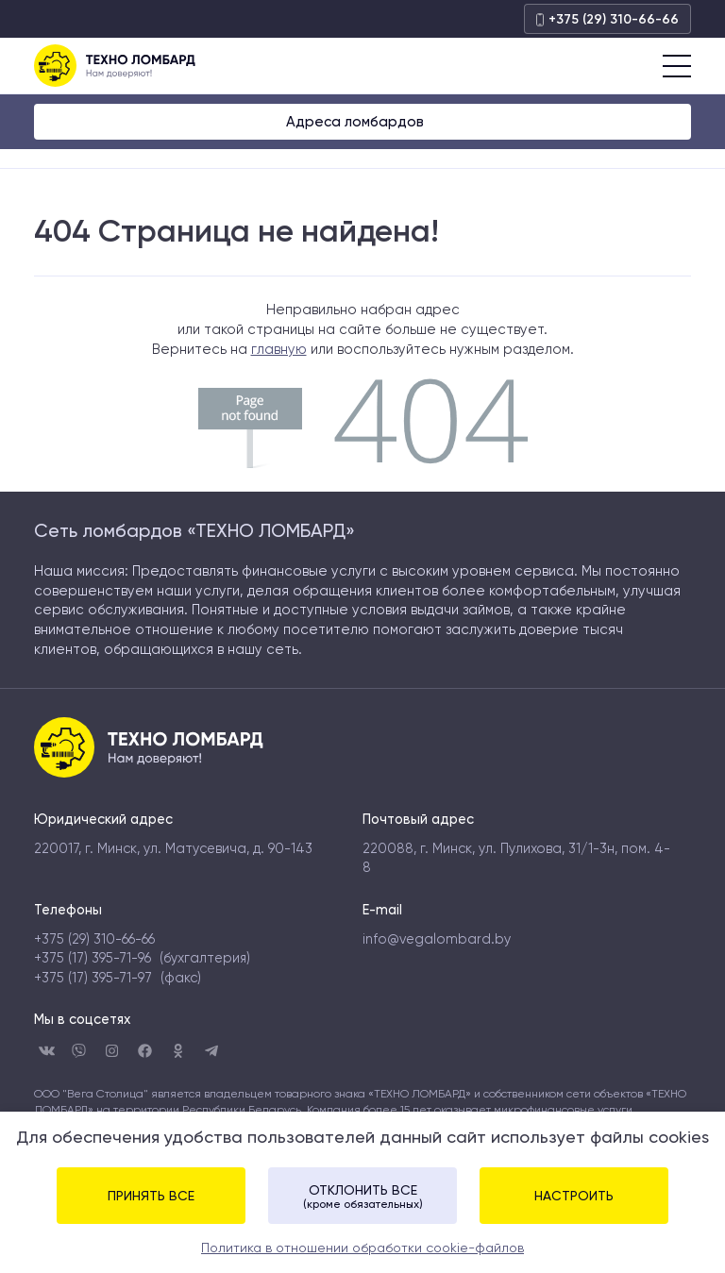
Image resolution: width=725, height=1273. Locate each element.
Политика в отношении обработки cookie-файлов (362, 1247)
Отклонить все (362, 1196)
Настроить (574, 1195)
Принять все (151, 1195)
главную (279, 349)
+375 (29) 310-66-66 (607, 19)
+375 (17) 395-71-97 (93, 977)
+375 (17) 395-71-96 (92, 957)
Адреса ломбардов (357, 121)
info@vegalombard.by (436, 938)
